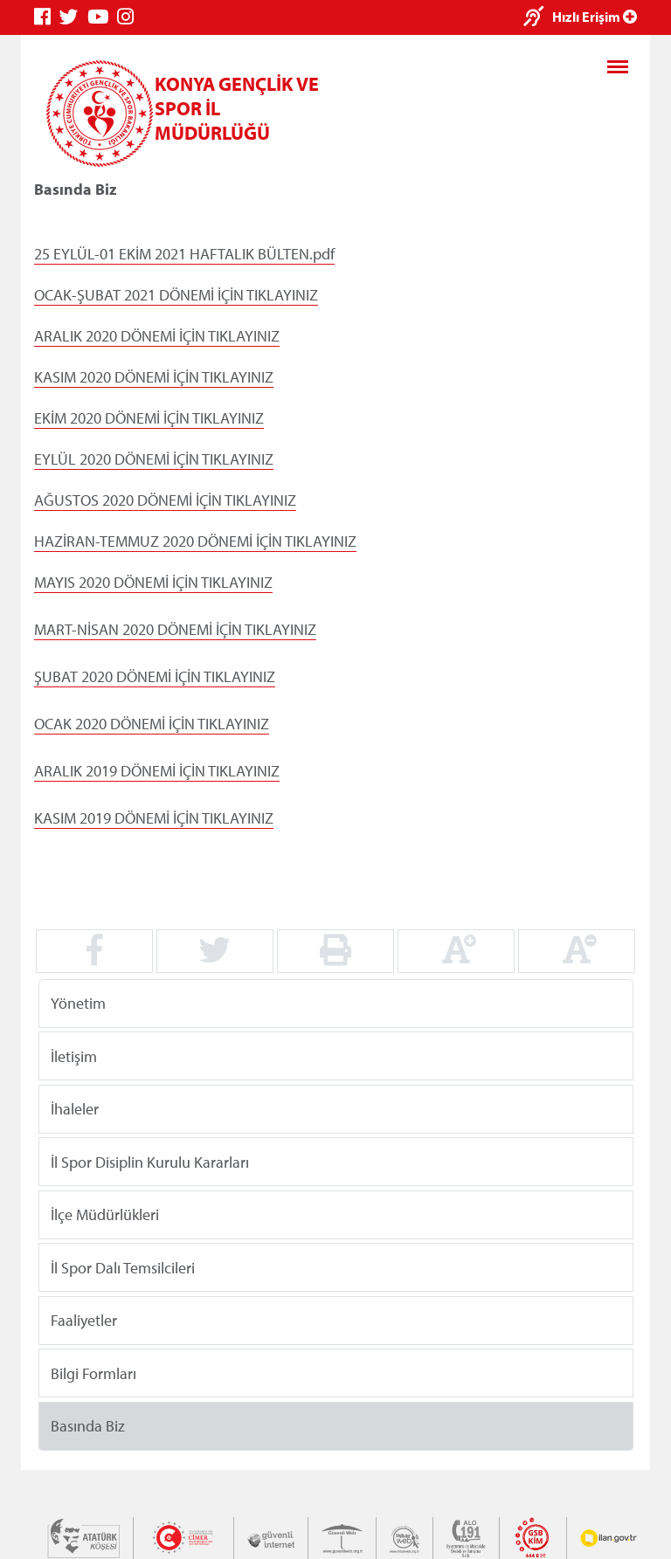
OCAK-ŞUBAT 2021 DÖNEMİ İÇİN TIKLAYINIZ (176, 295)
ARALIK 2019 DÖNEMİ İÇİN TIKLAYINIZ (157, 771)
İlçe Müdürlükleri (105, 1214)
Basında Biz (88, 1426)
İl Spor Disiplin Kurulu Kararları (150, 1161)
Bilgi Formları (93, 1372)
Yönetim (78, 1003)
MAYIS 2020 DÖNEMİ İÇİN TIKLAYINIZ (153, 582)
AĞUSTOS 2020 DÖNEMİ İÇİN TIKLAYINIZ (165, 500)
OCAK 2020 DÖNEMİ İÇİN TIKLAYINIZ (151, 724)
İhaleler (75, 1109)
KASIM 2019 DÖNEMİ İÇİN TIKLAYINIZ (153, 818)
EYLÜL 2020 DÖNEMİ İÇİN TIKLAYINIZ (153, 459)
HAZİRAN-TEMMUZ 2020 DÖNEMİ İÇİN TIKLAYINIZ (195, 541)
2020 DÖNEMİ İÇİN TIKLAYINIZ (165, 418)
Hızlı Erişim (594, 16)
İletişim (74, 1055)
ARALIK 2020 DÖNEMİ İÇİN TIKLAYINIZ (157, 336)
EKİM (50, 418)
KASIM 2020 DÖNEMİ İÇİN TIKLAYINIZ (153, 377)
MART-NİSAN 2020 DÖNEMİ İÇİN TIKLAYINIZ (175, 629)
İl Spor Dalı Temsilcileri (123, 1267)
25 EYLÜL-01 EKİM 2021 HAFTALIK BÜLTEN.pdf (184, 254)
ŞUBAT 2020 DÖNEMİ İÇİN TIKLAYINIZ (154, 676)
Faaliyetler (84, 1320)
